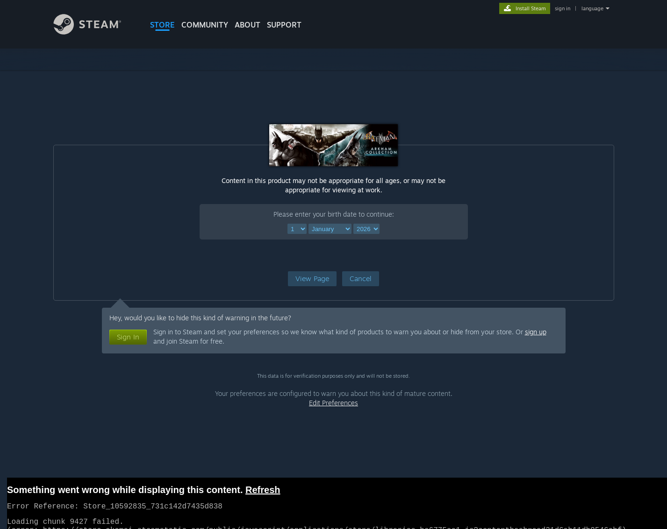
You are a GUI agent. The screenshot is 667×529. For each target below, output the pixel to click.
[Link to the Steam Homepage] (94, 32)
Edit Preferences (333, 403)
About (247, 24)
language (592, 8)
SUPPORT (284, 24)
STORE (162, 24)
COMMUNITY (204, 24)
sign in (562, 8)
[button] (312, 278)
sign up (535, 332)
